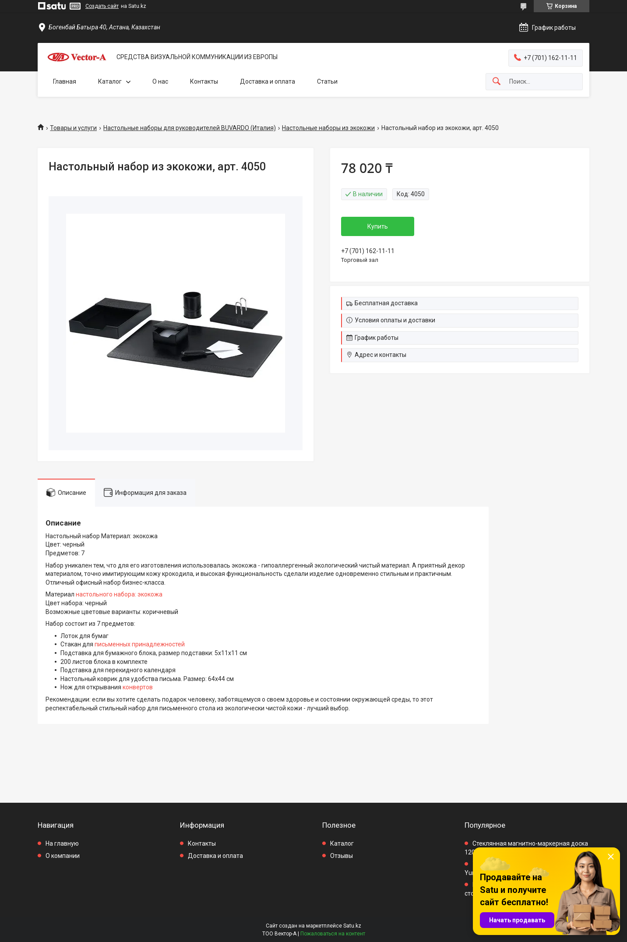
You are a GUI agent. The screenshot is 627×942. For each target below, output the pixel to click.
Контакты (204, 81)
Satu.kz (352, 926)
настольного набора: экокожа (119, 594)
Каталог (110, 81)
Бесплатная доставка (386, 303)
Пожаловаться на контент (332, 934)
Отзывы (341, 855)
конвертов (138, 687)
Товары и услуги (73, 127)
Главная (64, 81)
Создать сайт (102, 6)
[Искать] (496, 81)
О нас (160, 81)
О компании (63, 855)
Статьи (327, 81)
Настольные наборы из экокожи (328, 127)
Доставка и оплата (267, 81)
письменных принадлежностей (140, 644)
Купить (377, 226)
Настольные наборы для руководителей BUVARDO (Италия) (189, 127)
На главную (62, 843)
